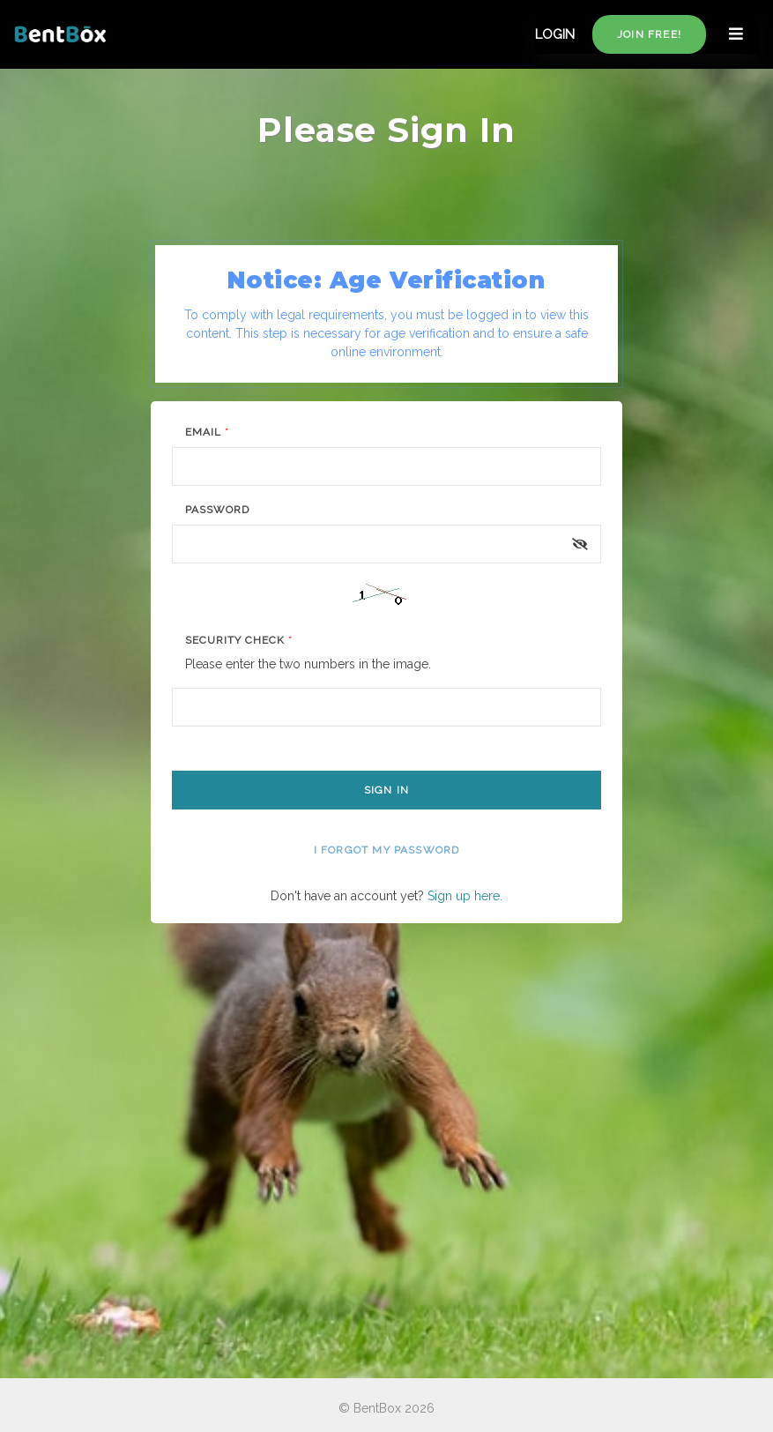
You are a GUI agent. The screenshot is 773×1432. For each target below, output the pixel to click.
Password (217, 509)
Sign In (386, 790)
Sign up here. (464, 896)
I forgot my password (387, 850)
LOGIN (555, 34)
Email (207, 432)
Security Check (238, 640)
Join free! (649, 34)
